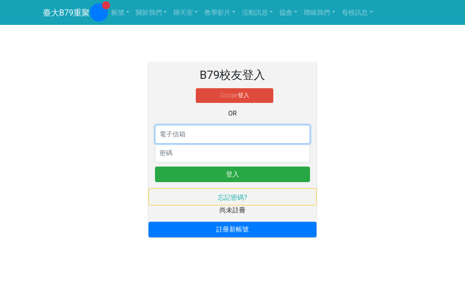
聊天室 (183, 12)
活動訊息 (255, 12)
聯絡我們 (317, 12)
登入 (232, 174)
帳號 (117, 12)
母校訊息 (355, 12)
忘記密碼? (232, 197)
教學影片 (217, 12)
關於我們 (149, 12)
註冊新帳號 (232, 229)
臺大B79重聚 (66, 13)
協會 (285, 12)
